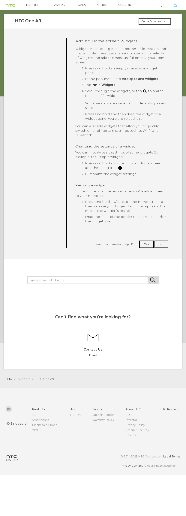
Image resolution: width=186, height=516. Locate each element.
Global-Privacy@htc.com (161, 465)
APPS (82, 5)
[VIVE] (175, 5)
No (161, 244)
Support (24, 379)
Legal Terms (171, 456)
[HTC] (10, 5)
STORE (102, 5)
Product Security (137, 430)
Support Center (103, 415)
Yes (146, 244)
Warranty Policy (103, 420)
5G (34, 415)
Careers (130, 435)
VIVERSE (60, 5)
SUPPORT (125, 5)
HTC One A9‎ (45, 379)
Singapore (18, 423)
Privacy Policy (135, 425)
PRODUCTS (34, 5)
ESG (128, 415)
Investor (131, 420)
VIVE (35, 430)
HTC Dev (75, 415)
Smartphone (41, 420)
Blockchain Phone (44, 425)
